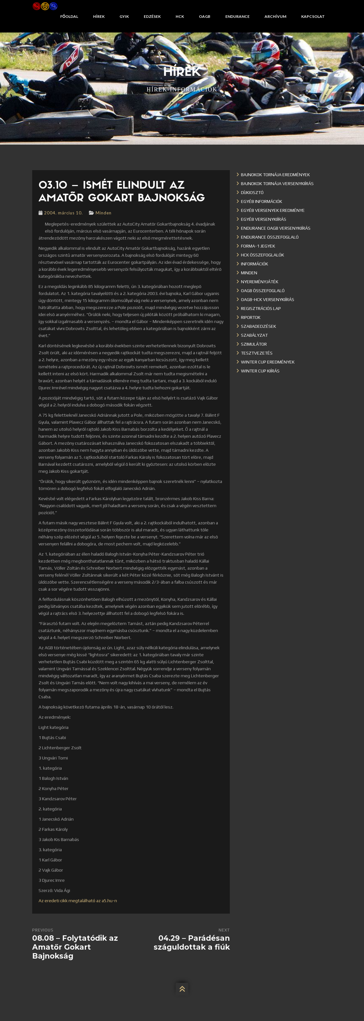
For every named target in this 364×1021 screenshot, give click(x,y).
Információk (254, 263)
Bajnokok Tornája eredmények (275, 174)
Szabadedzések (258, 326)
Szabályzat (254, 335)
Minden (104, 212)
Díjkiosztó (252, 192)
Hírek (99, 16)
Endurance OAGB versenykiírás (275, 228)
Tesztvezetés (257, 353)
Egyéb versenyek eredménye (273, 210)
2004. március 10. (63, 212)
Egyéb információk (261, 201)
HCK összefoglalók (262, 254)
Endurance (237, 16)
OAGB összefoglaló (263, 290)
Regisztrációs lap (261, 308)
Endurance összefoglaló (270, 237)
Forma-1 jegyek (258, 245)
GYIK (124, 16)
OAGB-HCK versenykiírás (267, 299)
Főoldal (69, 16)
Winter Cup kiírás (260, 370)
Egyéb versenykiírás (263, 219)
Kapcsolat (313, 16)
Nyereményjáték (259, 281)
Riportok (250, 317)
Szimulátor (254, 344)
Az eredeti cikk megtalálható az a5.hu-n (78, 900)
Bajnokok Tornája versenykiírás (277, 183)
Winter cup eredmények (268, 361)
